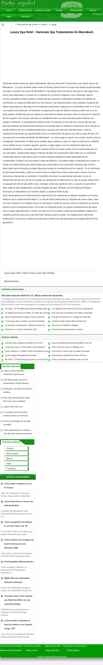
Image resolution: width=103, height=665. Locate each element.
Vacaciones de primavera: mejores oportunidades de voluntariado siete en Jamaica (69, 330)
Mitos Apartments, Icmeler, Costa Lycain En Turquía (24, 317)
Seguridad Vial (52, 650)
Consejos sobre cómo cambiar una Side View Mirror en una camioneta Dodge (18, 600)
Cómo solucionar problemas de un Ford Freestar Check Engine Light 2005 (69, 360)
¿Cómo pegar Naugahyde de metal (20, 355)
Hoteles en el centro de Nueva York (21, 329)
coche (43, 24)
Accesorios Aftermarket (11, 646)
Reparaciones (25, 10)
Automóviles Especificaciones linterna (69, 355)
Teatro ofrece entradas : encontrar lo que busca (14, 372)
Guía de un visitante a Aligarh (65, 325)
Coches (59, 10)
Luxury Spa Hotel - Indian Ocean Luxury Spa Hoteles (29, 273)
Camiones (25, 16)
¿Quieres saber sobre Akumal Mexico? (69, 321)
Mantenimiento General (10, 650)
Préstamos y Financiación (75, 646)
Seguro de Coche (53, 646)
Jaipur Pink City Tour (13, 406)
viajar (8, 16)
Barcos (93, 10)
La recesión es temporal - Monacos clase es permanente (25, 326)
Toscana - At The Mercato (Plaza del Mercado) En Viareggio (26, 309)
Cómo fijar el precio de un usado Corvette (70, 351)
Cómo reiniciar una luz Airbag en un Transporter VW (67, 348)
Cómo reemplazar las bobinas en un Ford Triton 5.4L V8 (18, 524)
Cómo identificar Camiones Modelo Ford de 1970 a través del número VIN (71, 343)
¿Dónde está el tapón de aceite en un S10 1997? (23, 343)
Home (8, 10)
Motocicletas (76, 10)
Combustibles (73, 650)
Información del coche (27, 24)
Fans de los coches (32, 646)
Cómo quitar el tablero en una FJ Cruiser (18, 485)
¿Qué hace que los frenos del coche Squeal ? (25, 347)
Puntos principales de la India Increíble (17, 423)
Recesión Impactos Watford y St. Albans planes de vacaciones (32, 295)
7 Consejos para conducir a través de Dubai (24, 321)
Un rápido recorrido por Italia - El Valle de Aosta (26, 313)
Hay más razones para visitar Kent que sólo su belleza (16, 399)
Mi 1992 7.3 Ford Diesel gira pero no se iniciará (26, 359)
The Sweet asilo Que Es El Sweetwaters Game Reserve (16, 381)
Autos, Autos (32, 650)
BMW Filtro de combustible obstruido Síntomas (16, 580)
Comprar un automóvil (42, 10)
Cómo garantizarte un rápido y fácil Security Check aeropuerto (17, 432)
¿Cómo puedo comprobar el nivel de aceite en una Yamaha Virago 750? (18, 624)
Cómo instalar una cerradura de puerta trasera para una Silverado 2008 (18, 544)
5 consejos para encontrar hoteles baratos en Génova (15, 414)
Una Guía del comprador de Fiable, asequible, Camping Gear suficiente (72, 313)
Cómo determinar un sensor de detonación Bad (18, 503)
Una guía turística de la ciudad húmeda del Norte (70, 317)
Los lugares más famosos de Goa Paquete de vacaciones (72, 309)
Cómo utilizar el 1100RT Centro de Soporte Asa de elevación (26, 352)
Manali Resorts (11, 281)
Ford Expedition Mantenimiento (18, 561)
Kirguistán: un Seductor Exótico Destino (17, 390)
